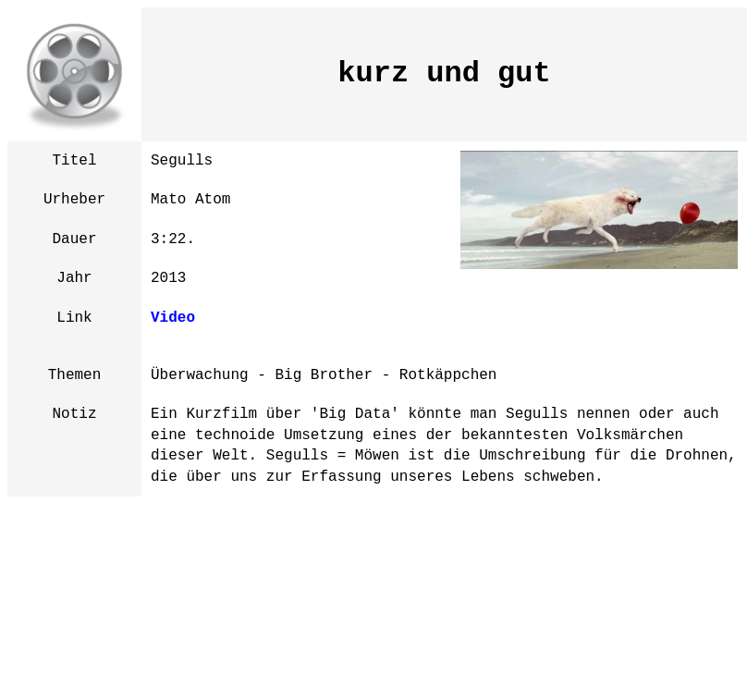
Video (173, 318)
